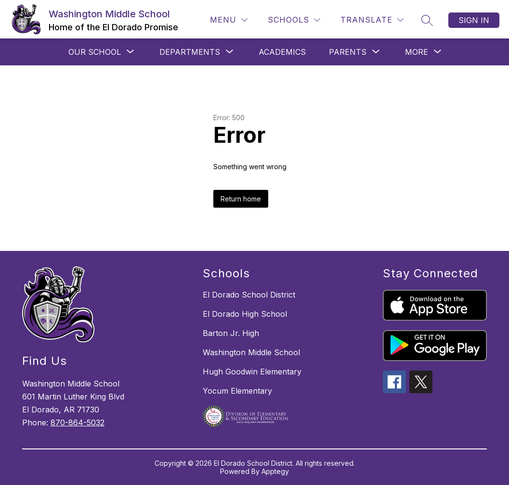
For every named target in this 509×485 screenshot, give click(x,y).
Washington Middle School (251, 352)
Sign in (473, 20)
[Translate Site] (372, 20)
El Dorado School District (249, 294)
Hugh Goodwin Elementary (252, 371)
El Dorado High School (245, 314)
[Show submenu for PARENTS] (347, 52)
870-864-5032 (77, 422)
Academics (282, 52)
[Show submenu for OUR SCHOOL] (94, 52)
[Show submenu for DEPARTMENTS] (189, 52)
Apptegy (275, 471)
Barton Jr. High (231, 333)
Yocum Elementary (237, 391)
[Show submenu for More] (416, 52)
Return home (241, 199)
